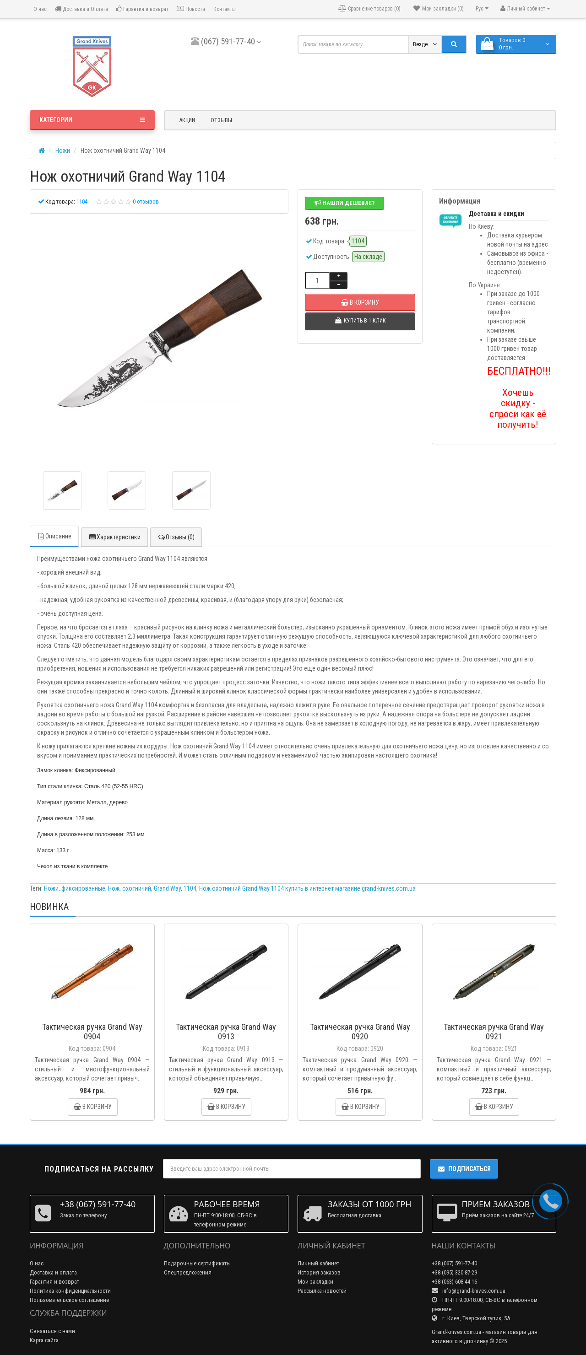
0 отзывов (146, 201)
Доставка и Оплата (81, 8)
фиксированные (83, 888)
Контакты (224, 9)
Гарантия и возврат (142, 8)
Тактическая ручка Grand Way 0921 (494, 1031)
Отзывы (221, 120)
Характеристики (114, 537)
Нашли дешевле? (344, 202)
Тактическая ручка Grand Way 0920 (360, 1031)
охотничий (136, 888)
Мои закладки (315, 1281)
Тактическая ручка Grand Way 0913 (226, 1031)
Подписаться (464, 1168)
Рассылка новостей (322, 1290)
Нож (113, 888)
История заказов (319, 1272)
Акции (187, 120)
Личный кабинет (318, 1263)
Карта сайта (44, 1340)
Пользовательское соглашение (69, 1299)
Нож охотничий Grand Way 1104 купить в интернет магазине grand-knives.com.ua (307, 888)
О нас (39, 9)
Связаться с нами (52, 1331)
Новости (191, 8)
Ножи (51, 888)
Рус (482, 8)
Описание (54, 536)
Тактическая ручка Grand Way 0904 (92, 1031)
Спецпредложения (188, 1272)
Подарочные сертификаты (197, 1263)
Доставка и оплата (53, 1272)
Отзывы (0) (176, 537)
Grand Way (167, 888)
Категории (92, 119)
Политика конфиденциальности (70, 1290)
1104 (190, 888)
